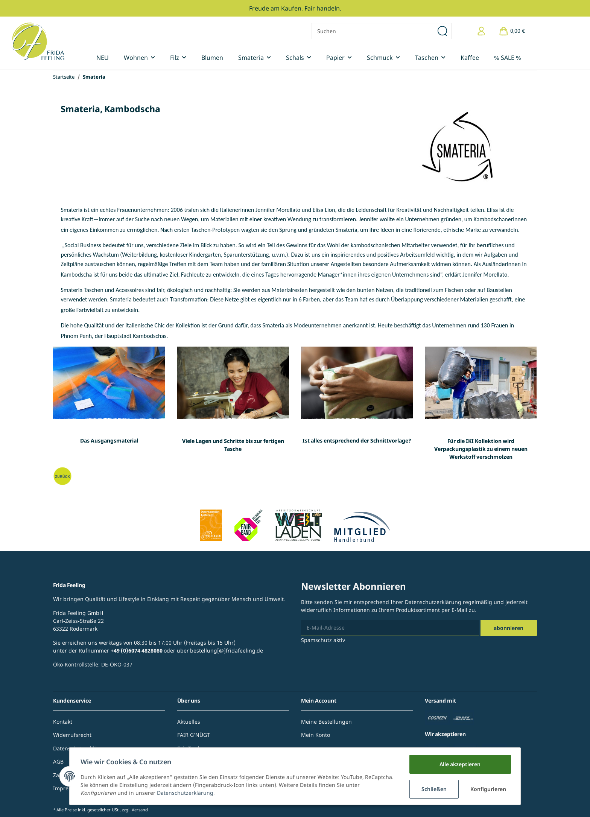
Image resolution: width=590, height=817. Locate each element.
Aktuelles (188, 721)
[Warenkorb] (512, 31)
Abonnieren (508, 627)
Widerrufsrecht (72, 734)
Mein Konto (315, 734)
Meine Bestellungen (326, 721)
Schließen (433, 789)
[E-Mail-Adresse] (390, 628)
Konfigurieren (488, 789)
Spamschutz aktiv (323, 640)
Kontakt (62, 721)
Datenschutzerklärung (433, 602)
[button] (481, 31)
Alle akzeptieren (459, 764)
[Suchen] (372, 31)
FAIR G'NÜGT (193, 734)
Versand (140, 809)
